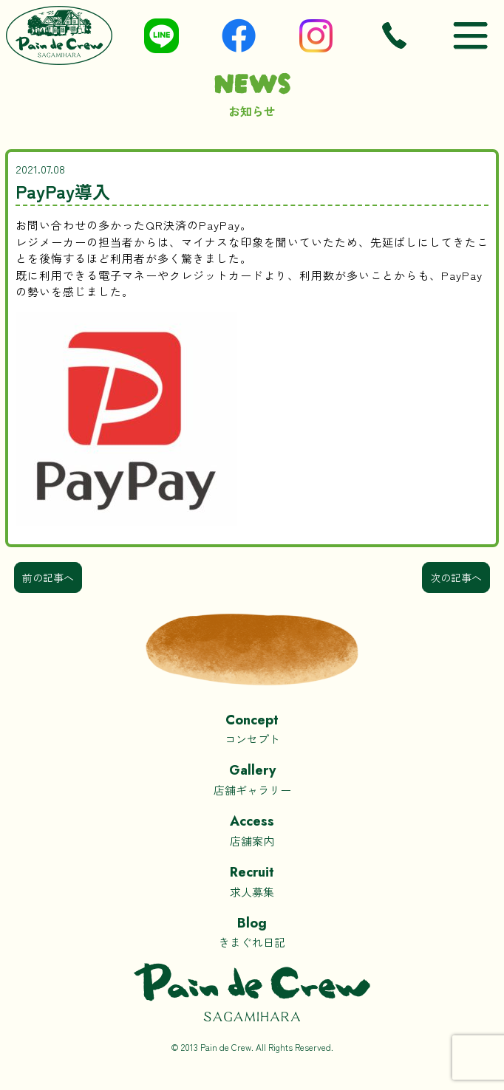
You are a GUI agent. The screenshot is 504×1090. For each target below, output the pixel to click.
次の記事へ (456, 577)
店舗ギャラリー (252, 779)
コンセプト (252, 728)
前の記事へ (48, 577)
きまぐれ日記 (252, 931)
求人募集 (252, 880)
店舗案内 (252, 830)
